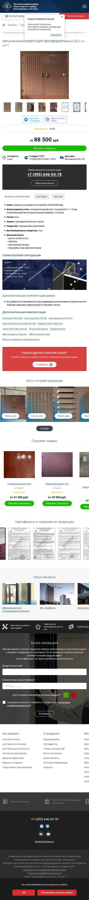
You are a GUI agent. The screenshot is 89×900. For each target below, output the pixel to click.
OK (23, 892)
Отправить (44, 713)
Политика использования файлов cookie (44, 870)
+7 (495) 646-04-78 (44, 819)
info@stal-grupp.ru (44, 841)
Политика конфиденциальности (44, 873)
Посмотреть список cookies (57, 892)
